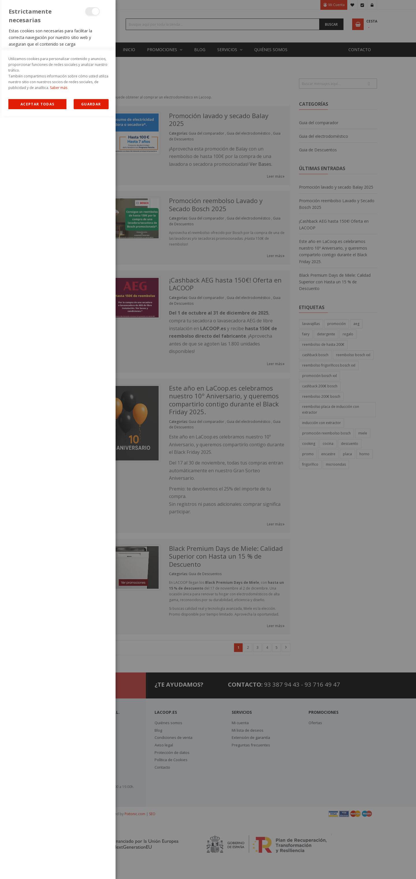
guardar (91, 867)
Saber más (58, 850)
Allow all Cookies (37, 867)
